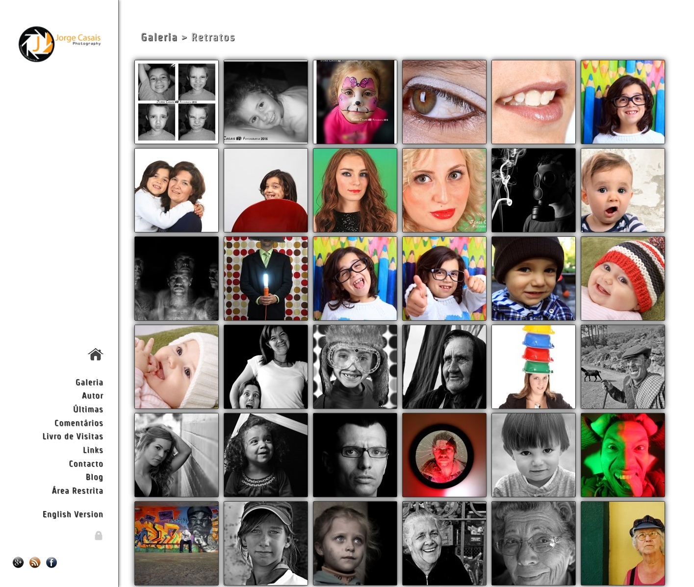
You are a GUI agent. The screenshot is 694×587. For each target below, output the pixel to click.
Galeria (89, 381)
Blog (94, 476)
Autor (92, 395)
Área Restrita (77, 490)
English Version (73, 513)
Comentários (78, 422)
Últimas (88, 408)
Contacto (86, 463)
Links (93, 449)
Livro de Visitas (72, 435)
